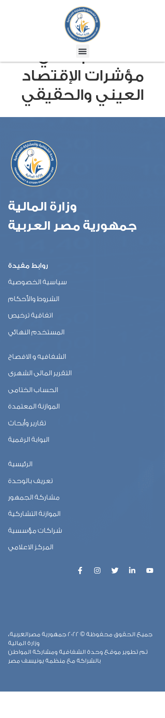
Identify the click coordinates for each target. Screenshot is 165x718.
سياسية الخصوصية (37, 309)
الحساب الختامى (33, 416)
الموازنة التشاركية (34, 540)
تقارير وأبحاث (27, 449)
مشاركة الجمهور (34, 524)
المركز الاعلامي (30, 573)
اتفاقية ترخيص (30, 342)
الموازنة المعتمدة (34, 433)
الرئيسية (20, 490)
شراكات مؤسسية (35, 557)
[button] (82, 51)
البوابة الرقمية (28, 466)
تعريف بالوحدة (30, 507)
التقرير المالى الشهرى (40, 399)
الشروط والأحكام (33, 325)
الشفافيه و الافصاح (37, 383)
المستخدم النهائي (36, 358)
